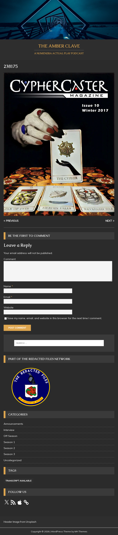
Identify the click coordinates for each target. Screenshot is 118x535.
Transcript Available (18, 480)
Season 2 (9, 448)
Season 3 (9, 454)
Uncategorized (12, 460)
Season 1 (9, 442)
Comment (10, 259)
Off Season (10, 436)
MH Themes (81, 531)
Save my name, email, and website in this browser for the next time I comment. (54, 318)
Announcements (13, 423)
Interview (9, 430)
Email (7, 297)
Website (8, 307)
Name (8, 286)
